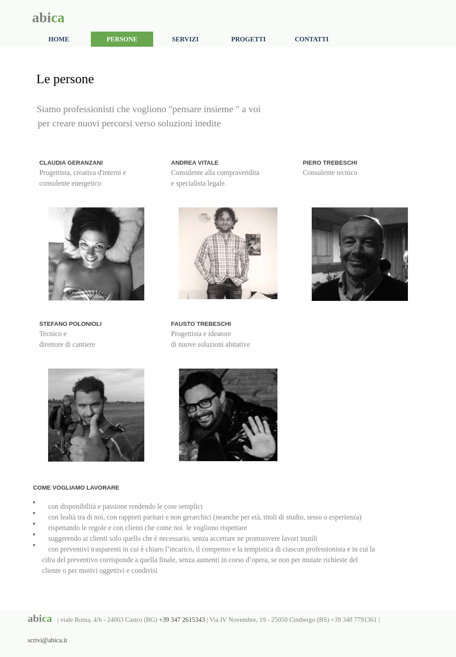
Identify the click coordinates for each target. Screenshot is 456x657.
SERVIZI (185, 39)
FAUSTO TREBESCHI (201, 323)
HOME (59, 39)
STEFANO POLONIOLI (70, 323)
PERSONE (121, 39)
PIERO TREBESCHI (330, 162)
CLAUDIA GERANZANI (70, 162)
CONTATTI (312, 39)
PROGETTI (248, 39)
